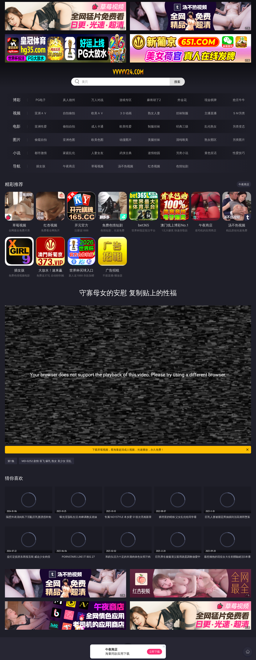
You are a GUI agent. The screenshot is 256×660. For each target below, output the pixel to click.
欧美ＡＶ (97, 113)
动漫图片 (125, 140)
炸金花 (182, 100)
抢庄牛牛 (239, 100)
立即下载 (154, 651)
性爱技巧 (239, 153)
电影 (16, 126)
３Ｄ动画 (125, 113)
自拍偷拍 (69, 113)
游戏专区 (125, 100)
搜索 (177, 82)
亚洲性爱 (41, 126)
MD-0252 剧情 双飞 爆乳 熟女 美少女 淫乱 (46, 461)
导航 (16, 166)
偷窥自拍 (41, 140)
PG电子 (41, 100)
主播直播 (210, 113)
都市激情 (41, 153)
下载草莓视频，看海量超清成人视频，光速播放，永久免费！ (170, 449)
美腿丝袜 (154, 140)
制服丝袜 (154, 126)
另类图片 (239, 140)
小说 (16, 152)
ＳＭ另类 (239, 113)
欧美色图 (97, 140)
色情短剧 (182, 166)
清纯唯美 (182, 140)
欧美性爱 (125, 126)
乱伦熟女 (210, 126)
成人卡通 (97, 126)
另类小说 (182, 153)
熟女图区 (210, 140)
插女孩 (40, 166)
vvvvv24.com (128, 72)
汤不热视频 (125, 166)
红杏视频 (154, 166)
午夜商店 (69, 166)
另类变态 (239, 126)
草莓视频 (97, 166)
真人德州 (69, 100)
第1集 (11, 461)
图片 (16, 139)
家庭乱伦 (69, 153)
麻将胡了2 (154, 100)
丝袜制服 (182, 113)
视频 (16, 113)
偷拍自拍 (69, 126)
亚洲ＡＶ (41, 113)
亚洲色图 (69, 140)
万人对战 (97, 100)
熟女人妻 (154, 113)
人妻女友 (97, 153)
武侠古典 (125, 153)
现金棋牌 (210, 100)
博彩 (16, 99)
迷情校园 (154, 153)
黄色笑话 (210, 153)
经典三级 (182, 126)
